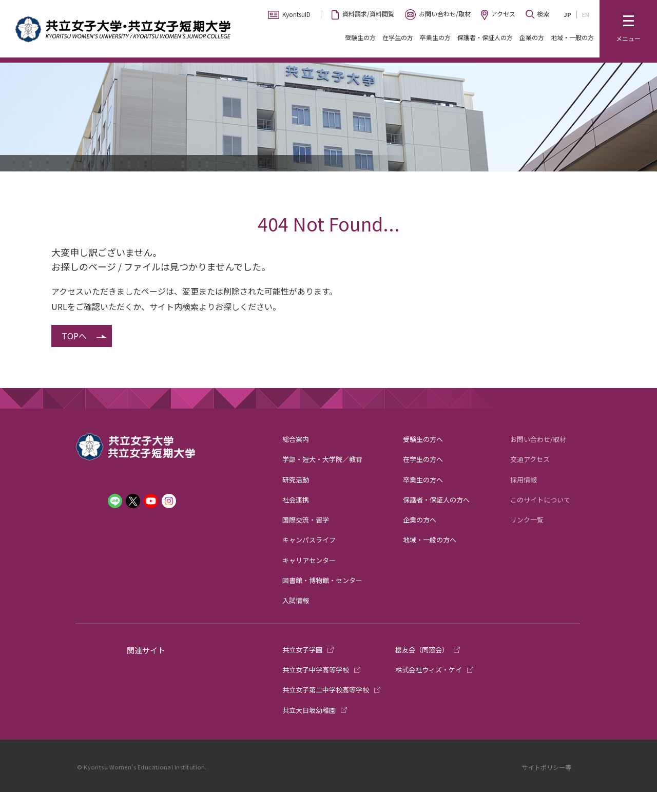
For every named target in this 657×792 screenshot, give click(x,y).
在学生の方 (397, 37)
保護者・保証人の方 (485, 37)
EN (585, 14)
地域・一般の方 (572, 37)
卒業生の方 (435, 37)
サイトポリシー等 (546, 767)
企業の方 (531, 37)
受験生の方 (360, 37)
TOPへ (74, 336)
